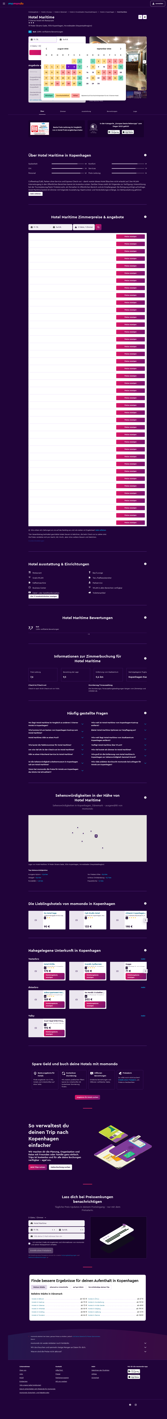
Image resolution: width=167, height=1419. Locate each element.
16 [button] (80, 72)
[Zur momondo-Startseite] (15, 3)
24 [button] (46, 84)
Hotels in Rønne (94, 1315)
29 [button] (74, 84)
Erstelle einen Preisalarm (127, 1080)
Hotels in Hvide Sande (96, 1305)
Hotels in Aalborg (94, 1312)
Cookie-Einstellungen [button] (36, 541)
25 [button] (52, 84)
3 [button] (46, 67)
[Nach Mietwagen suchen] (4, 20)
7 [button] (68, 67)
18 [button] (52, 78)
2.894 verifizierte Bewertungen (50, 32)
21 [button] (68, 78)
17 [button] (46, 78)
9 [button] (79, 67)
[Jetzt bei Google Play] (114, 132)
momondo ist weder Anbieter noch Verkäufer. (89, 1343)
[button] (3, 3)
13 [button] (63, 72)
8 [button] (74, 67)
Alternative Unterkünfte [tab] (59, 1287)
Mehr (143, 959)
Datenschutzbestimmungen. (37, 1257)
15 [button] (74, 72)
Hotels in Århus (93, 1299)
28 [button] (68, 84)
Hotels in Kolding (38, 1312)
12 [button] (57, 72)
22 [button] (74, 78)
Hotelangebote (33, 12)
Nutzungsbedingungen (69, 1255)
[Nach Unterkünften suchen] (4, 15)
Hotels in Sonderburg (96, 1302)
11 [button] (52, 72)
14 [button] (68, 72)
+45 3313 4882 (34, 28)
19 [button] (57, 78)
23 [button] (80, 78)
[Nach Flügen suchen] (4, 10)
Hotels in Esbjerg (94, 1309)
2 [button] (79, 61)
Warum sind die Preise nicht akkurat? (89, 1351)
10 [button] (46, 72)
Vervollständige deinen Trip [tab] (98, 1287)
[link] (54, 976)
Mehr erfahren (100, 530)
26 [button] (57, 84)
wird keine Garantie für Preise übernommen (86, 1336)
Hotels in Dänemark (61, 12)
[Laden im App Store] (128, 132)
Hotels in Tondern (38, 1315)
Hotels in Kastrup (38, 1302)
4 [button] (51, 67)
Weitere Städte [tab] (39, 1287)
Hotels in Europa (46, 12)
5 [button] (57, 67)
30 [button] (80, 84)
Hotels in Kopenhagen (107, 12)
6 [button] (63, 67)
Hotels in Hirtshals (38, 1309)
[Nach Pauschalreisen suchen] (4, 25)
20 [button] (63, 78)
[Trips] (4, 32)
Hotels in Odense (38, 1305)
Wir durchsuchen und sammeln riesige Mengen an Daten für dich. (89, 1347)
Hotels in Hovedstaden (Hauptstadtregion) (83, 12)
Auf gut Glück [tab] (78, 1287)
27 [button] (63, 84)
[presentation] (128, 132)
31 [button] (46, 89)
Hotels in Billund (38, 1299)
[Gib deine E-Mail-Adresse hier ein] (59, 1236)
